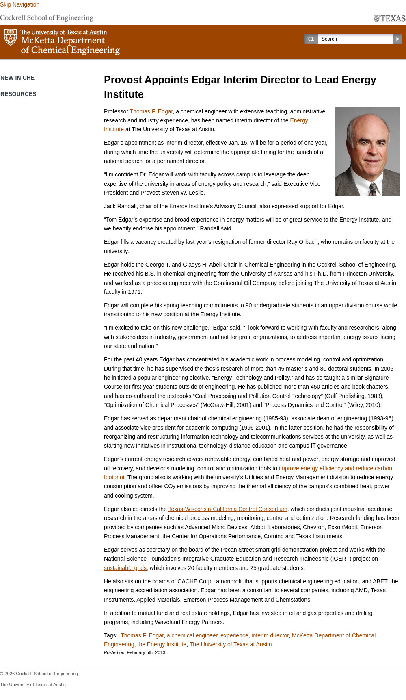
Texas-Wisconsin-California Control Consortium (227, 509)
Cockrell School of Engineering (47, 673)
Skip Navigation (19, 4)
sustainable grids (125, 568)
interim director (270, 635)
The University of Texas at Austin (231, 644)
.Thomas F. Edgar (141, 635)
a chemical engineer (192, 635)
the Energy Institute (162, 644)
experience (234, 635)
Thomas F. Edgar (151, 111)
